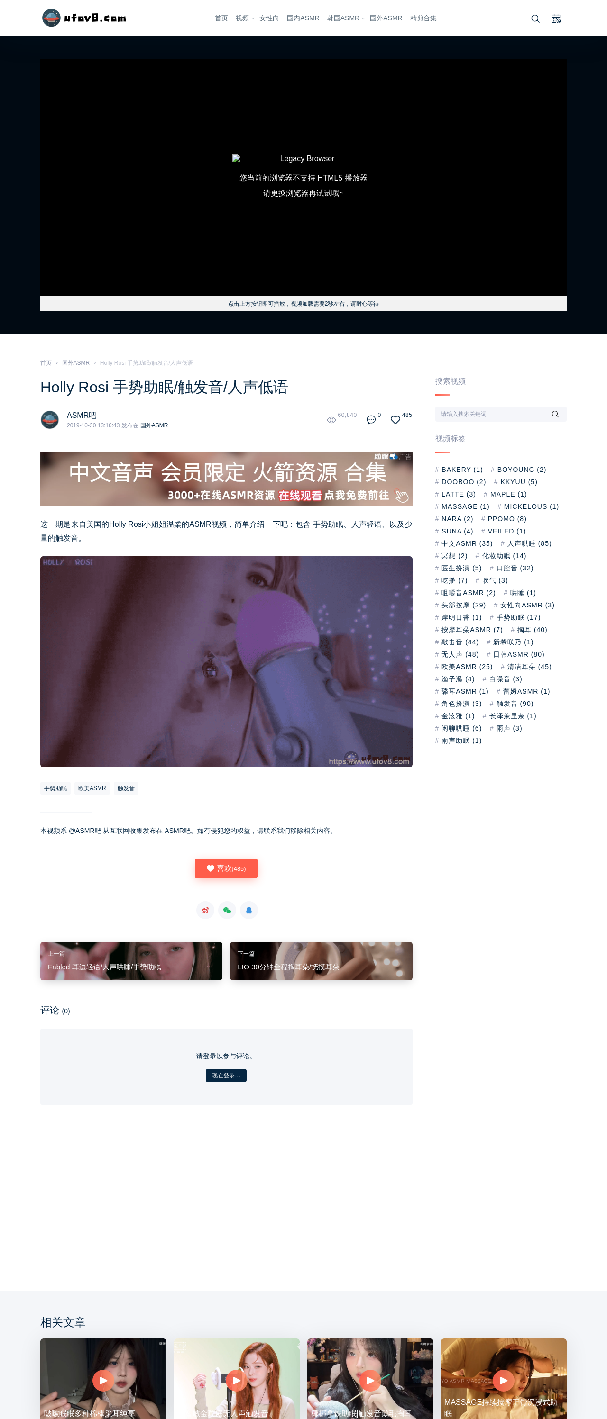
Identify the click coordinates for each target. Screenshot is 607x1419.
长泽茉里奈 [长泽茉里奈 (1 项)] (513, 716)
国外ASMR (386, 18)
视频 (246, 18)
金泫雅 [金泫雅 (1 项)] (458, 716)
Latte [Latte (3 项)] (458, 494)
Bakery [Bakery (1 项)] (462, 469)
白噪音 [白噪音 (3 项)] (506, 679)
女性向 (269, 18)
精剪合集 (423, 18)
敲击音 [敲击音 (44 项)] (460, 642)
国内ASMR (303, 18)
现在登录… (226, 1075)
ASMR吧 (81, 415)
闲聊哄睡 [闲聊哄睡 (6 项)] (461, 728)
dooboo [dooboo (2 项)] (463, 482)
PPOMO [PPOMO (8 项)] (507, 519)
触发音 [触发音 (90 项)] (515, 703)
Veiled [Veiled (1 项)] (507, 531)
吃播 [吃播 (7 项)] (454, 580)
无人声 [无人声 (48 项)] (460, 654)
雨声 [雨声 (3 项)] (510, 728)
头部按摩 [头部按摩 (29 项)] (463, 605)
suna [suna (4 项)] (457, 531)
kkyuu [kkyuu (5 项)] (519, 482)
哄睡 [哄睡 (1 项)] (523, 593)
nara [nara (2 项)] (457, 519)
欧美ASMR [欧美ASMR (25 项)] (467, 666)
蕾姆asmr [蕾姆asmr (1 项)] (526, 691)
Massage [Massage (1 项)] (465, 506)
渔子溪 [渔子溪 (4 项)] (458, 679)
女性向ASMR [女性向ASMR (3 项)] (527, 605)
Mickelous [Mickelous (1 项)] (531, 506)
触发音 (66, 538)
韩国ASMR (346, 18)
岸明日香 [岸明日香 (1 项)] (461, 617)
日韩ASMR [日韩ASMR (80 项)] (518, 654)
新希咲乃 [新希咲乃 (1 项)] (513, 642)
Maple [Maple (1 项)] (508, 494)
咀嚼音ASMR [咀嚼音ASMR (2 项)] (468, 593)
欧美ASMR (92, 788)
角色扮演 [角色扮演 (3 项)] (461, 703)
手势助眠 (328, 524)
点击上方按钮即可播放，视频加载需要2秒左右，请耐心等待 (303, 303)
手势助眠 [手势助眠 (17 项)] (519, 617)
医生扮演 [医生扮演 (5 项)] (461, 568)
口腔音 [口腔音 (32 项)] (515, 568)
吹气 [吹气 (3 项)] (495, 580)
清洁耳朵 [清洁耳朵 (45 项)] (529, 666)
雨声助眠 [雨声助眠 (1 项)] (461, 740)
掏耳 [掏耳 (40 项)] (532, 630)
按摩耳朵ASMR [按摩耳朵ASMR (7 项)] (472, 630)
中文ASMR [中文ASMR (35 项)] (467, 543)
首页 (221, 18)
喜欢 (226, 868)
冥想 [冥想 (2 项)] (454, 556)
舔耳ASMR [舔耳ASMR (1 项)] (464, 691)
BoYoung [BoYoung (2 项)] (522, 469)
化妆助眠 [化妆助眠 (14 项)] (504, 556)
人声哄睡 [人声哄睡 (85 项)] (529, 543)
